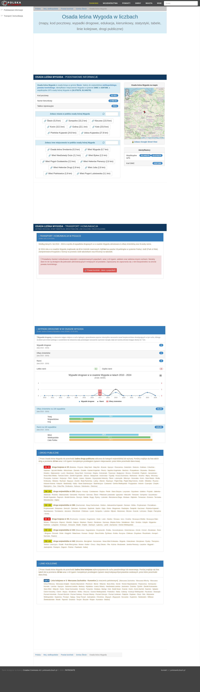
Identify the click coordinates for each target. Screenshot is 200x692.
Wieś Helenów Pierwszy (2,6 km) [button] (96, 161)
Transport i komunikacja (13, 16)
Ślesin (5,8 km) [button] (52, 121)
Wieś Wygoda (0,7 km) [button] (96, 149)
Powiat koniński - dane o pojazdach (100, 270)
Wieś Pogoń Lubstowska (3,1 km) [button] (93, 173)
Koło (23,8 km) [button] (100, 127)
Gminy (138, 3)
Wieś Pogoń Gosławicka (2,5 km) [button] (59, 161)
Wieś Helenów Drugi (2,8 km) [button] (65, 167)
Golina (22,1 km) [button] (78, 127)
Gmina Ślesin (81, 9)
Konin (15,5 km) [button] (56, 127)
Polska (38, 9)
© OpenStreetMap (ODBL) (155, 138)
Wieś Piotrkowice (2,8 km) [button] (58, 173)
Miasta (149, 3)
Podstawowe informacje (13, 10)
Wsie (159, 3)
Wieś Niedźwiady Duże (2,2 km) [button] (64, 155)
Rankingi (93, 3)
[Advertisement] (183, 52)
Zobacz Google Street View (145, 142)
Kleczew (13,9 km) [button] (102, 121)
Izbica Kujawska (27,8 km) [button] (94, 133)
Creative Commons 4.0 (32, 670)
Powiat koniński (66, 9)
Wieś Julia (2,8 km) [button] (95, 167)
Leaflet (143, 138)
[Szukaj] (181, 3)
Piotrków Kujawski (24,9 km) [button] (61, 133)
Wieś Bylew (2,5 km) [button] (96, 155)
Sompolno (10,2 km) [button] (76, 121)
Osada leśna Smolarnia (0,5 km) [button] (63, 149)
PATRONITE (70, 670)
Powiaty (126, 3)
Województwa (110, 3)
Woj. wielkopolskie (50, 9)
